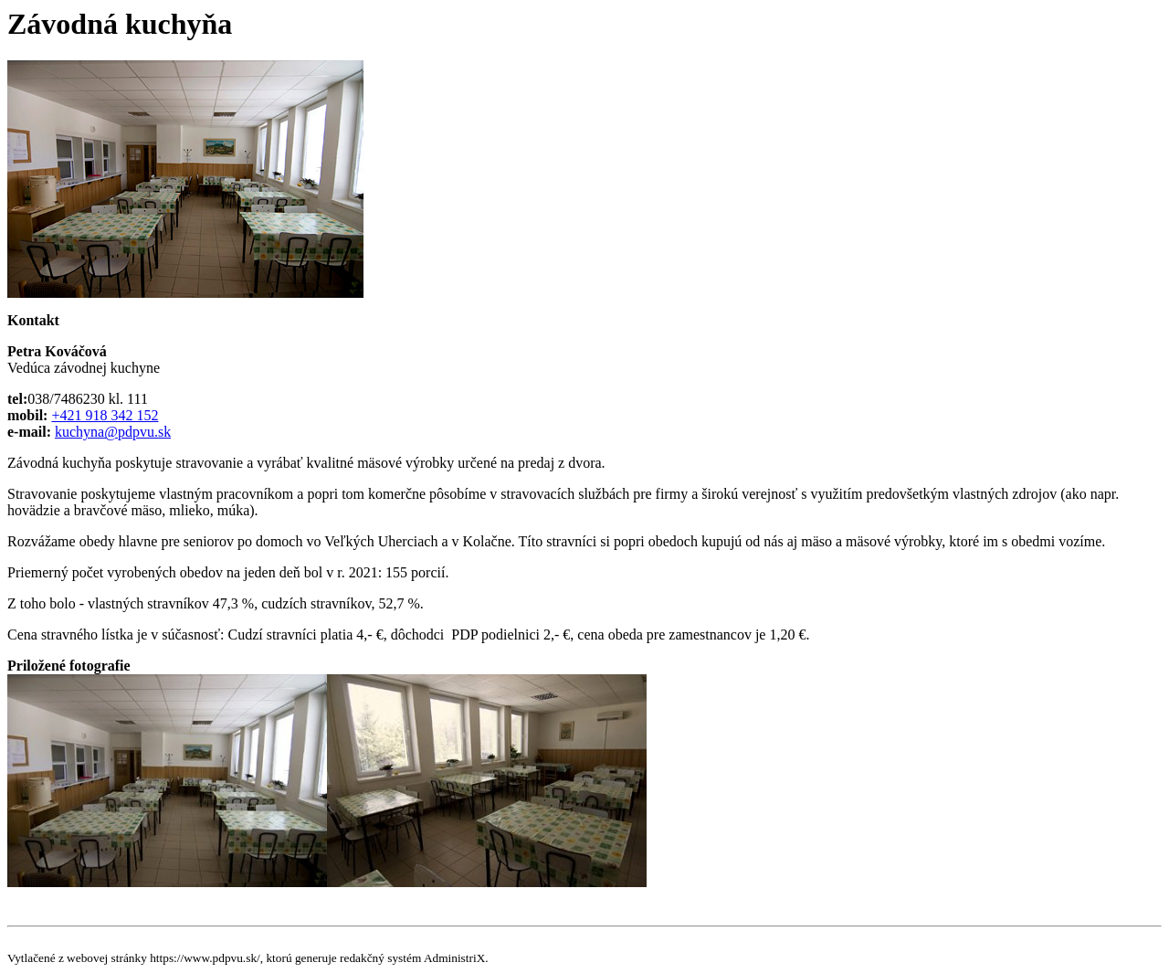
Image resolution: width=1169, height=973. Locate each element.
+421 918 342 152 (104, 415)
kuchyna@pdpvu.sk (113, 431)
